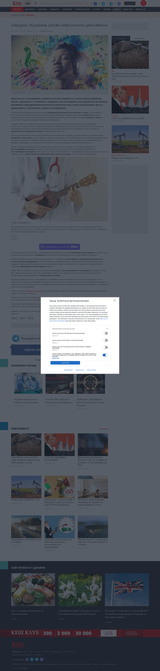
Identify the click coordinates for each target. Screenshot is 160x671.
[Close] (115, 301)
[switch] (105, 333)
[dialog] (80, 335)
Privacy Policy (91, 370)
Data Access (80, 370)
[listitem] (80, 329)
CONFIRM (65, 363)
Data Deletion (68, 370)
